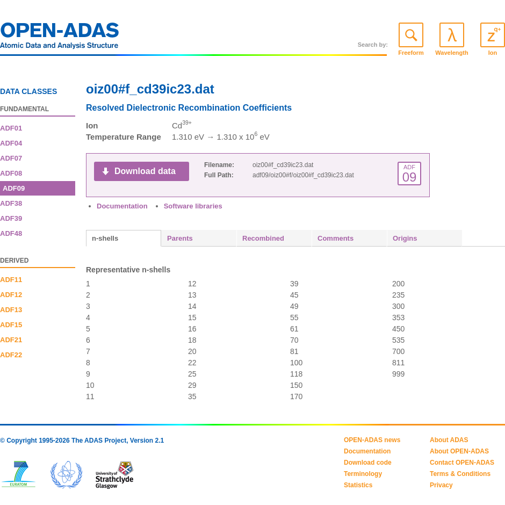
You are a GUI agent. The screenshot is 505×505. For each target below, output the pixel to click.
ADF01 (11, 128)
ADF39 (11, 218)
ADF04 (11, 143)
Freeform (411, 52)
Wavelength (451, 52)
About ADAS (449, 440)
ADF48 (11, 233)
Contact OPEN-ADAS (462, 462)
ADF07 (11, 158)
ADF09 (14, 188)
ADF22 (11, 355)
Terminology (363, 474)
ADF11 (11, 280)
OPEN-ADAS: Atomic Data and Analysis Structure (59, 38)
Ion (492, 52)
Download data (145, 171)
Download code (368, 462)
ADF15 (11, 325)
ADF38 (11, 203)
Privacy (441, 485)
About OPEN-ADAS (459, 451)
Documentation (122, 206)
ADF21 (11, 340)
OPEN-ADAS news (372, 440)
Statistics (358, 485)
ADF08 (11, 173)
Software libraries (193, 206)
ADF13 (11, 310)
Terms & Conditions (460, 474)
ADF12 (11, 295)
